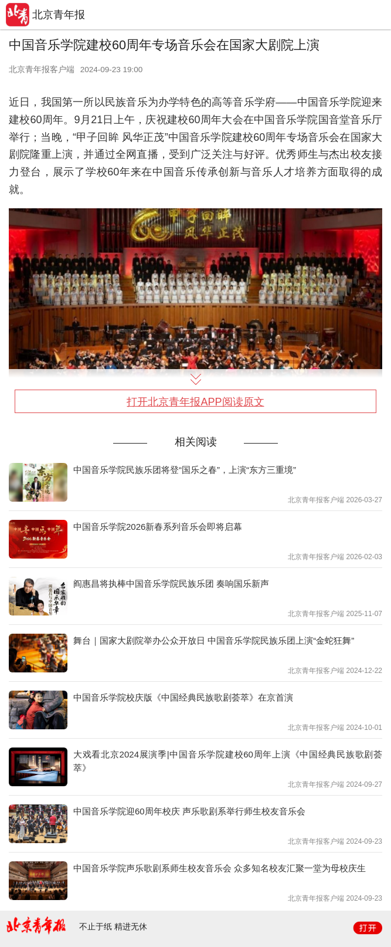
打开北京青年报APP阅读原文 (195, 402)
